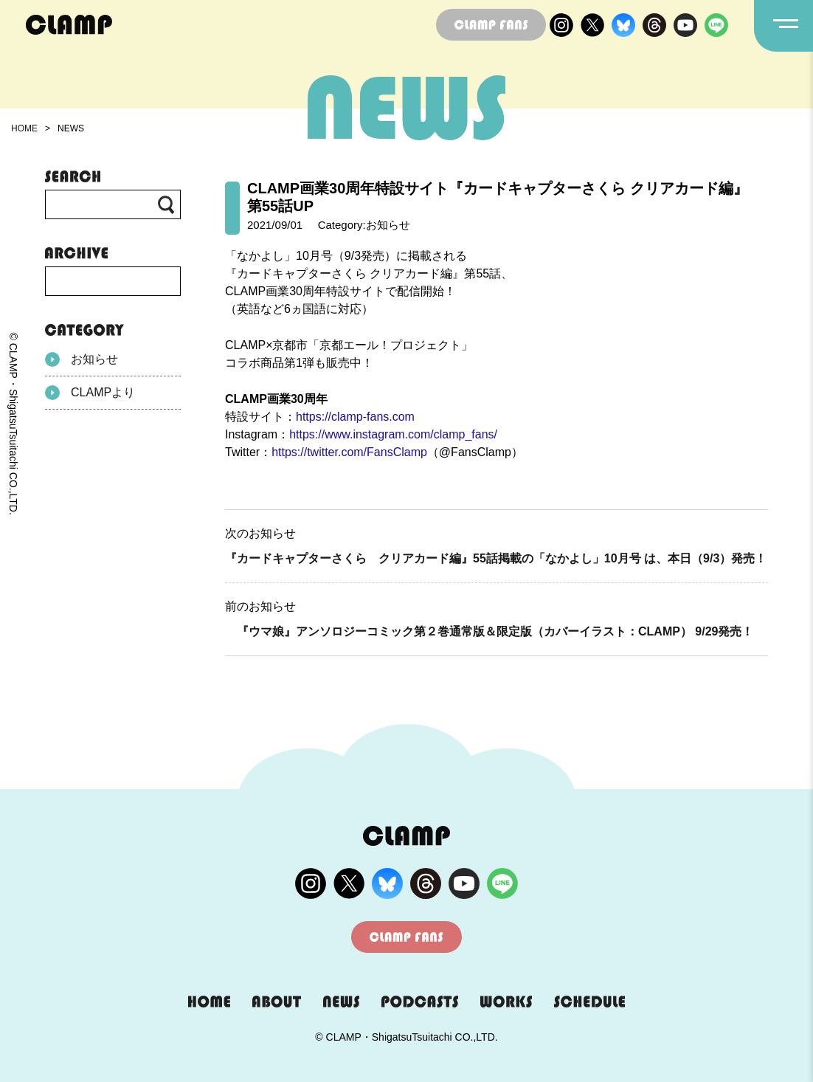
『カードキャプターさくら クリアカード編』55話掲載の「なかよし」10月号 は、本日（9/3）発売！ (496, 558)
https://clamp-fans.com (355, 416)
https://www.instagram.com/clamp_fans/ (393, 434)
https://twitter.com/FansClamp (349, 452)
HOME (24, 128)
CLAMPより (90, 392)
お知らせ (81, 359)
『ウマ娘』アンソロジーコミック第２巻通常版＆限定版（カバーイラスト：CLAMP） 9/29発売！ (489, 631)
